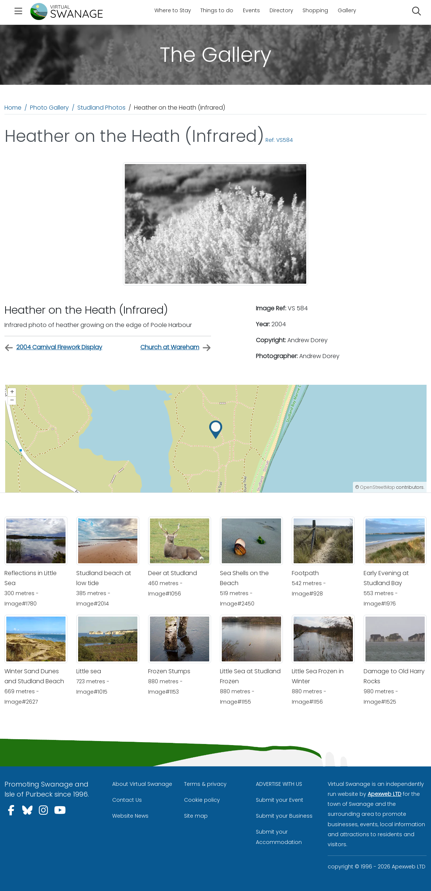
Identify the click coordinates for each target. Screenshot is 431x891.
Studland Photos (101, 107)
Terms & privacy (205, 784)
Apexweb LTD (384, 794)
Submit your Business (284, 816)
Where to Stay (172, 10)
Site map (196, 816)
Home (12, 107)
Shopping (315, 10)
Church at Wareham (175, 347)
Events (251, 10)
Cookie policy (202, 800)
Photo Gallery (49, 107)
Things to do (216, 10)
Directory (281, 10)
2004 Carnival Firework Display (53, 347)
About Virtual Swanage (142, 784)
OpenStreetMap (377, 487)
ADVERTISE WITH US (279, 784)
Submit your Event (279, 800)
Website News (130, 816)
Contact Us (127, 800)
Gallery (347, 10)
